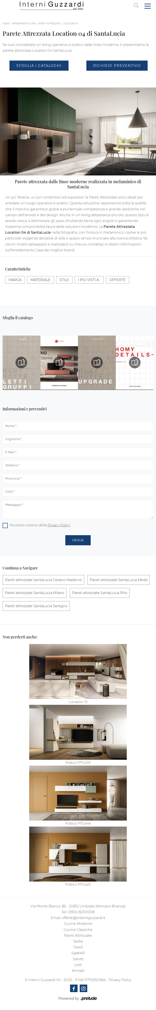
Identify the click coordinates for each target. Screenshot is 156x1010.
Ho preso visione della (39, 525)
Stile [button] (64, 280)
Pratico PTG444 (78, 823)
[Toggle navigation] (147, 6)
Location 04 (70, 23)
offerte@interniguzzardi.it (83, 918)
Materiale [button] (40, 280)
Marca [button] (15, 280)
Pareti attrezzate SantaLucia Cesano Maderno (43, 580)
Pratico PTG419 (78, 763)
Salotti (78, 959)
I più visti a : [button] (89, 280)
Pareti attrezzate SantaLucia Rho (99, 593)
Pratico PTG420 (78, 884)
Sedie (78, 941)
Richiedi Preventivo (117, 66)
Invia (78, 540)
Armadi (78, 971)
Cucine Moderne (78, 924)
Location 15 (78, 702)
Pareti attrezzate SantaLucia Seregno (36, 606)
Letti (78, 965)
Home (6, 23)
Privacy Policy (58, 525)
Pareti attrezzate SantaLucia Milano (34, 593)
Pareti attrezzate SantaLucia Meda (118, 580)
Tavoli (78, 947)
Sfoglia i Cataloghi (38, 66)
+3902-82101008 (81, 912)
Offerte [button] (117, 280)
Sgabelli (78, 953)
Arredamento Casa (24, 23)
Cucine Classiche (78, 930)
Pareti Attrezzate (49, 23)
